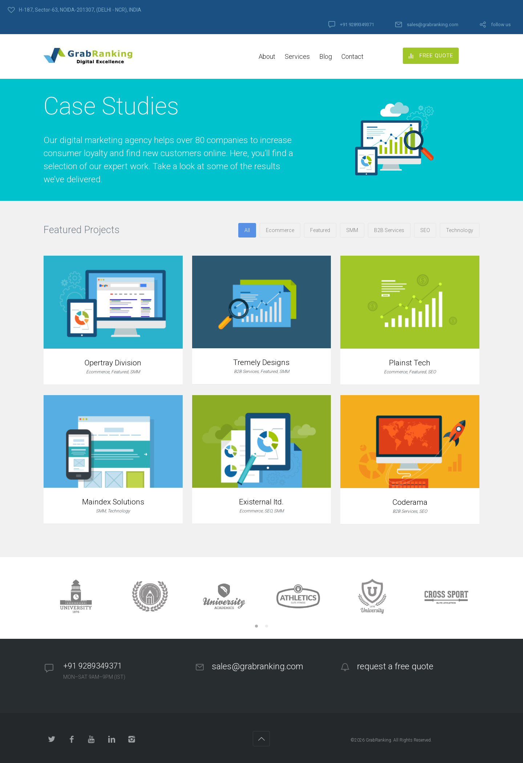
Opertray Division (113, 362)
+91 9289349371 (357, 24)
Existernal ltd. (261, 502)
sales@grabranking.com (432, 24)
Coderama (409, 502)
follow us (501, 24)
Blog (325, 56)
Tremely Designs (261, 362)
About (267, 56)
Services (297, 56)
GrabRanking (378, 740)
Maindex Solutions (113, 502)
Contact (352, 56)
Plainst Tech (409, 362)
